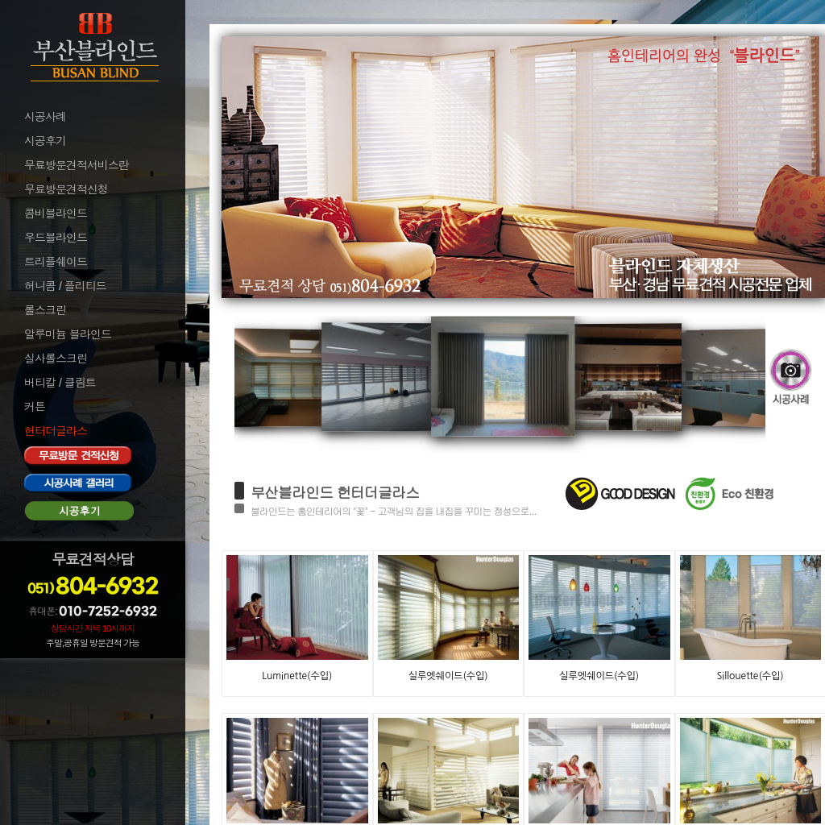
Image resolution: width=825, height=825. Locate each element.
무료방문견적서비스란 (76, 165)
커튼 (34, 406)
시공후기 (45, 141)
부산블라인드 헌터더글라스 (335, 492)
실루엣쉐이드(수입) (448, 676)
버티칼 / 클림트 (60, 382)
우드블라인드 (55, 237)
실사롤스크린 (55, 358)
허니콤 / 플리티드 (65, 286)
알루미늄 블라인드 (67, 334)
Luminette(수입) (297, 676)
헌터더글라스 (55, 431)
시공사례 (45, 116)
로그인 (38, 670)
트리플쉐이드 (55, 261)
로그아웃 (43, 692)
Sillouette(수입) (750, 676)
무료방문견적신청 (66, 189)
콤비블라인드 (55, 213)
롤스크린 (45, 310)
